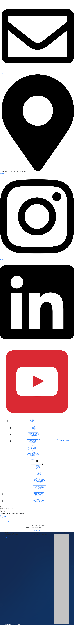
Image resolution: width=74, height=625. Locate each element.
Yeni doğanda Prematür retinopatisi (33, 439)
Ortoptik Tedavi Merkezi (33, 448)
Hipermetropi (33, 425)
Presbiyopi (34, 428)
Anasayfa (32, 419)
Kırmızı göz (33, 429)
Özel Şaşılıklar (32, 445)
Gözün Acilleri (32, 430)
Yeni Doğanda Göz (33, 455)
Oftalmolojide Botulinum (32, 447)
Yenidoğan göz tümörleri (33, 441)
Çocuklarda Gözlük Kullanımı (33, 446)
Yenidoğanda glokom (34, 438)
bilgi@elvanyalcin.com (4, 517)
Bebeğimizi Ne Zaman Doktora (33, 454)
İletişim (32, 459)
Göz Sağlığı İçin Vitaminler (33, 450)
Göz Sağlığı (32, 421)
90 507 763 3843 (8, 537)
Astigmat (33, 427)
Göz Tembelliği (33, 442)
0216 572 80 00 (64, 440)
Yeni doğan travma (33, 440)
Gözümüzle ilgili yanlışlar (33, 452)
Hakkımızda (32, 420)
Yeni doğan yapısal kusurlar (34, 433)
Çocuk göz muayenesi (33, 422)
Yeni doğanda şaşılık (33, 435)
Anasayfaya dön (37, 530)
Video (32, 456)
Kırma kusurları (33, 423)
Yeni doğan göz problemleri (33, 432)
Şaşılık (33, 443)
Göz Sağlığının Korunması (33, 449)
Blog (32, 457)
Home (8, 521)
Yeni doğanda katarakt (34, 436)
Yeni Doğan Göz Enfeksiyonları (33, 434)
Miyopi (34, 426)
